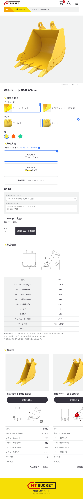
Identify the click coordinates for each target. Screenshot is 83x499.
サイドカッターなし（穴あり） (63, 108)
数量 (8, 230)
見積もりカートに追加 (26, 231)
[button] (77, 415)
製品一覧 (20, 9)
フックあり (17, 123)
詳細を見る (27, 400)
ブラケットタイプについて (29, 147)
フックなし (55, 123)
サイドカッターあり (21, 108)
